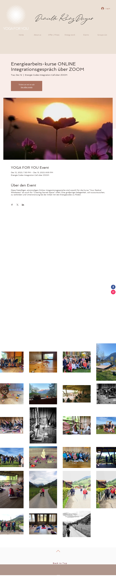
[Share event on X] (17, 205)
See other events (26, 87)
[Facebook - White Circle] (58, 580)
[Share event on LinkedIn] (23, 205)
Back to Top (60, 563)
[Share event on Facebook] (12, 205)
